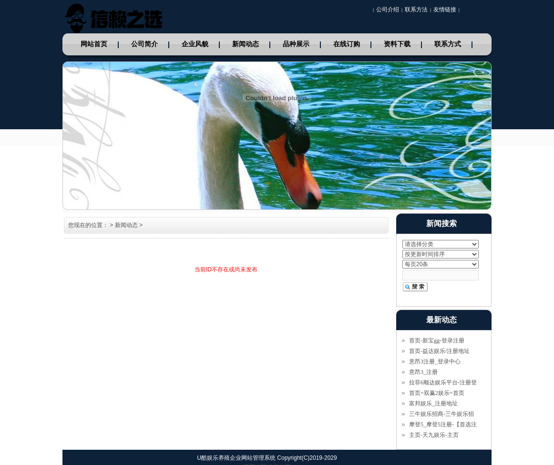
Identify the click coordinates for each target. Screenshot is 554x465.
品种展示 (296, 44)
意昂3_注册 (423, 372)
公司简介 (144, 44)
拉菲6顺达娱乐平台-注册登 (443, 382)
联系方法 (416, 9)
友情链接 (444, 9)
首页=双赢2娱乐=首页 (436, 393)
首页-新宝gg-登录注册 (436, 340)
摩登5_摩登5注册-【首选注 (443, 424)
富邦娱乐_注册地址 (433, 403)
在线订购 (346, 44)
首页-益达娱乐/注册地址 (439, 351)
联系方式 (447, 44)
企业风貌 (195, 44)
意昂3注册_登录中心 (435, 361)
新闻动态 (245, 44)
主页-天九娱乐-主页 (434, 435)
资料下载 (397, 44)
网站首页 (94, 44)
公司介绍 (387, 9)
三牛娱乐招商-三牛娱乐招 (441, 414)
